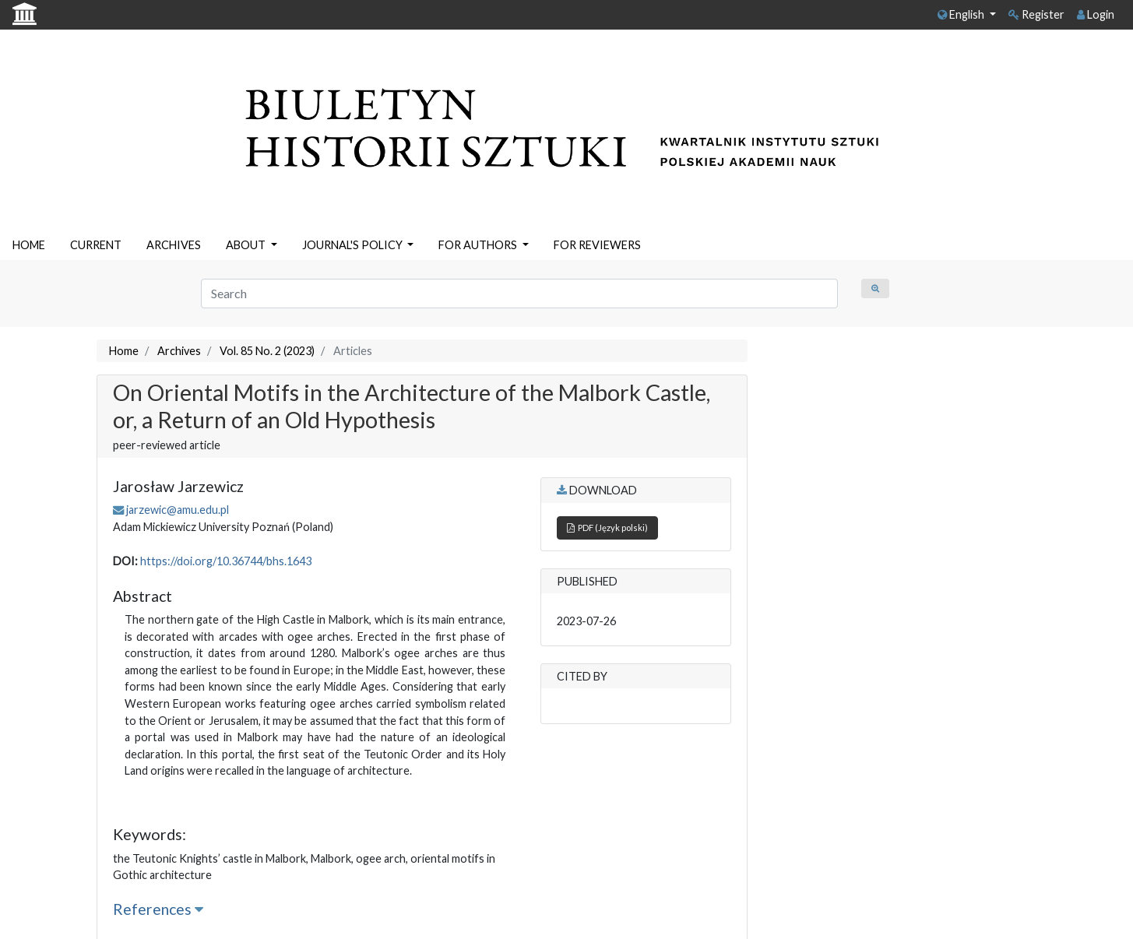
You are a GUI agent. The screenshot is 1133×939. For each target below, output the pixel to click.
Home (124, 350)
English (962, 14)
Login (1095, 14)
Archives (179, 350)
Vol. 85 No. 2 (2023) (267, 350)
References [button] (158, 909)
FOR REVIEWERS (597, 244)
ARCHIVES (173, 244)
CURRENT (95, 244)
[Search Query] (520, 293)
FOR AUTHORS (478, 244)
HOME (28, 244)
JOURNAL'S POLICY (353, 244)
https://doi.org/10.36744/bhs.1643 (225, 561)
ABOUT (247, 244)
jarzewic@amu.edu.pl (177, 509)
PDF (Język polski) (607, 527)
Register (1036, 14)
